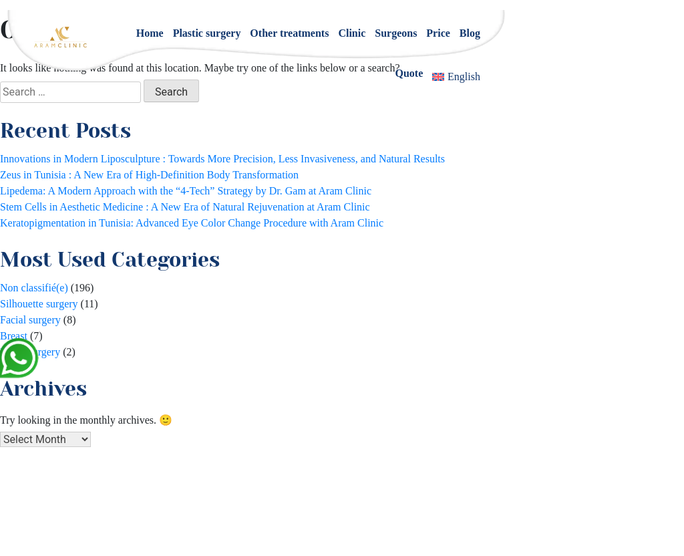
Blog (470, 33)
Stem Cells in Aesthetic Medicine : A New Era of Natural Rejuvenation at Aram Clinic (185, 207)
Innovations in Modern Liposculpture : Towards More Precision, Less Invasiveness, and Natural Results (222, 158)
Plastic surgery (207, 33)
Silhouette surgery (39, 303)
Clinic (351, 33)
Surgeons (396, 33)
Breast (13, 335)
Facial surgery (30, 319)
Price (438, 33)
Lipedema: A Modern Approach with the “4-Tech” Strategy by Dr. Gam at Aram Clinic (185, 190)
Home (150, 33)
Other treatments (289, 33)
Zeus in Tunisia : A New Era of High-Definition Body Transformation (149, 174)
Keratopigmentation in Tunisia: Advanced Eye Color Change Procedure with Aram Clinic (191, 223)
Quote (409, 73)
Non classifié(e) (34, 287)
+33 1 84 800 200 (363, 508)
